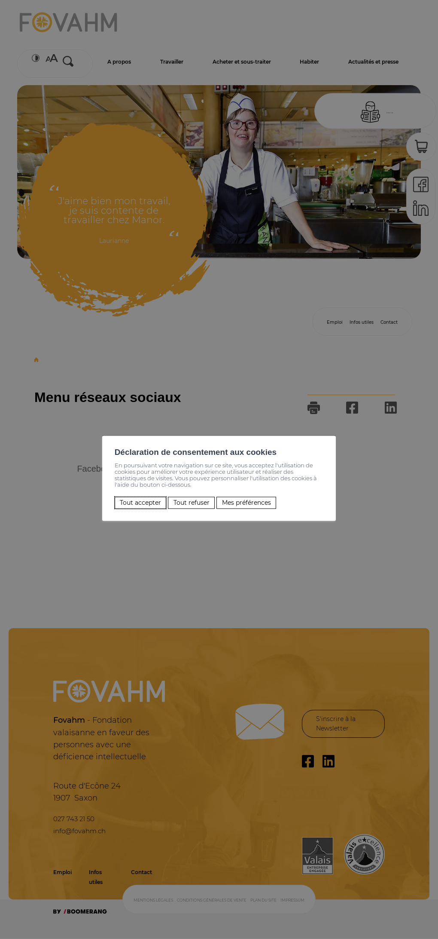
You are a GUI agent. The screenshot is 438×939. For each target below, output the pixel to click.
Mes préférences (251, 499)
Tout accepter (131, 499)
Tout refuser (189, 499)
